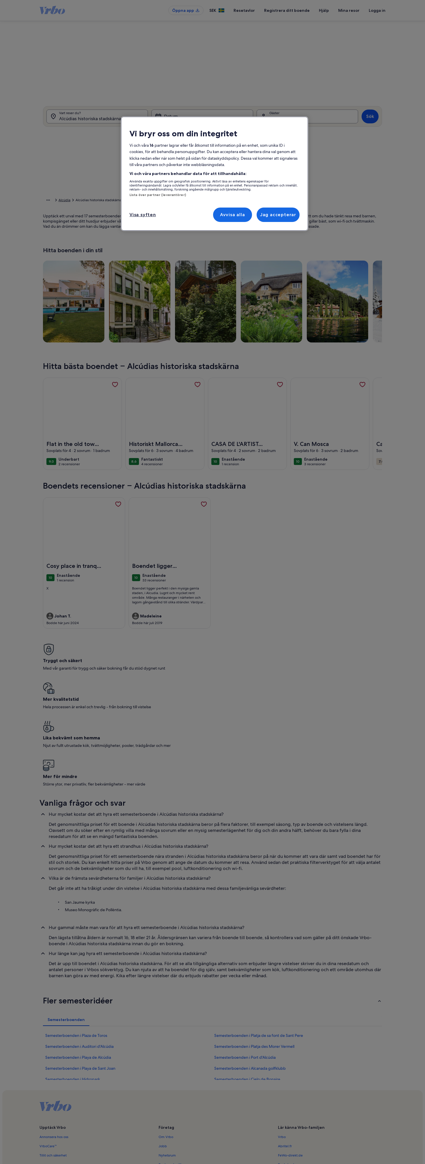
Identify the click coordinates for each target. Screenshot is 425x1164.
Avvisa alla (232, 214)
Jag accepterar (278, 214)
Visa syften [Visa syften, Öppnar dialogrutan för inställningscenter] (142, 214)
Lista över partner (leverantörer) (157, 195)
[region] (214, 173)
